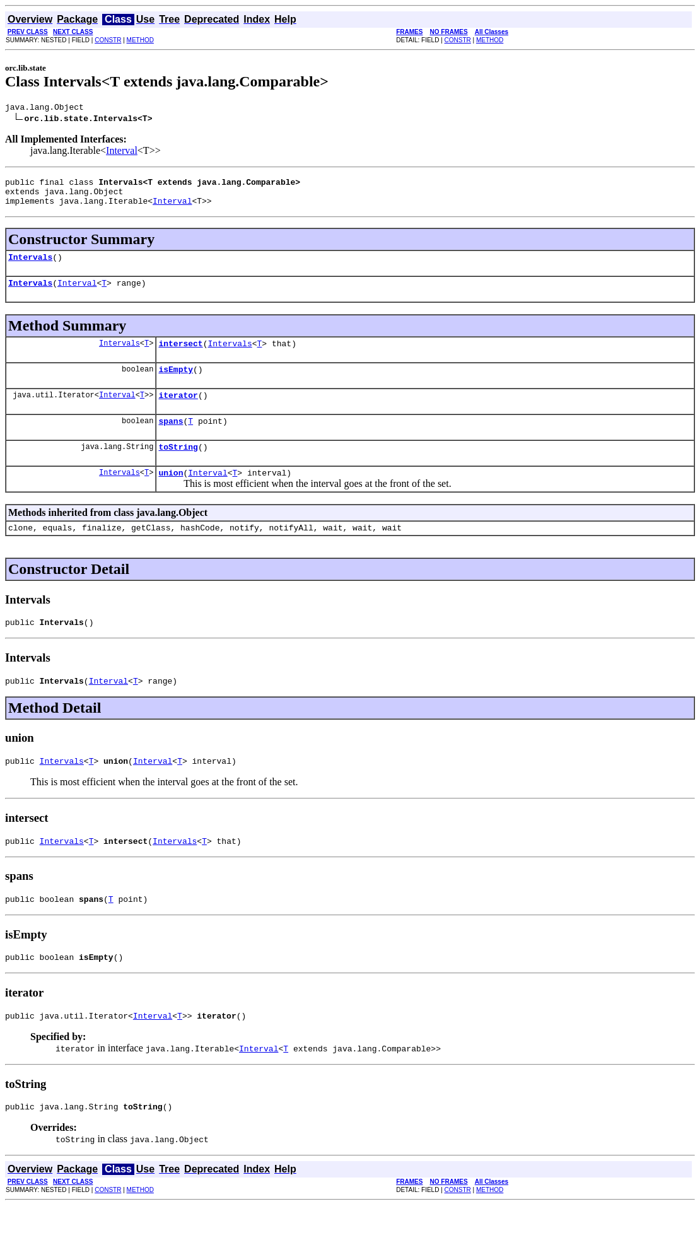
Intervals (30, 266)
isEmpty (175, 384)
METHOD (140, 40)
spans (170, 439)
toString (177, 467)
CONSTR (108, 40)
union (170, 495)
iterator (177, 412)
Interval (121, 152)
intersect (180, 356)
